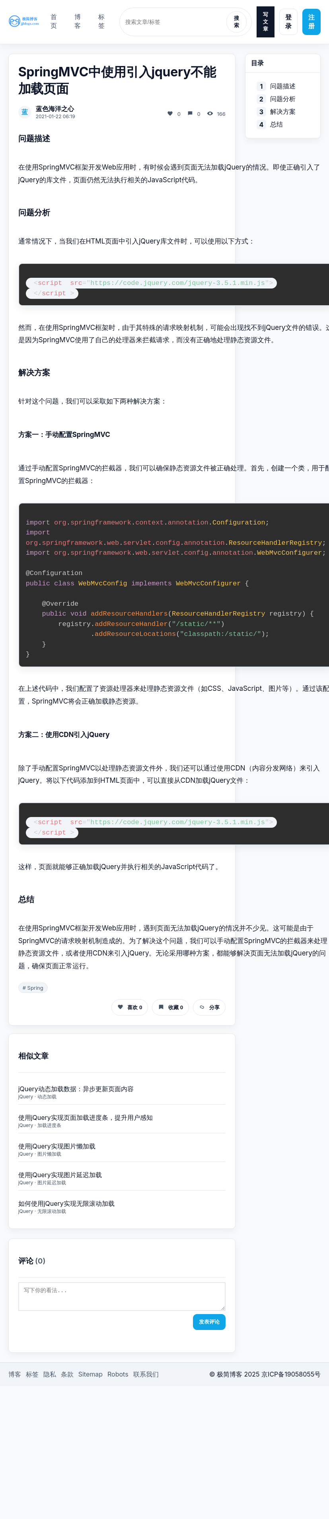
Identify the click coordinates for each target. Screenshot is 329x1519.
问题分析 (283, 99)
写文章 (265, 22)
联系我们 (146, 1378)
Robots (117, 1378)
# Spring (33, 988)
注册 (311, 21)
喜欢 (129, 1007)
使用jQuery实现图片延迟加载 (60, 1175)
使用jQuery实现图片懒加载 (56, 1146)
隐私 (49, 1378)
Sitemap (90, 1378)
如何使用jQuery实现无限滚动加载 (66, 1203)
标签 (101, 21)
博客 (77, 21)
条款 (67, 1378)
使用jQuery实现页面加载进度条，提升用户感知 (85, 1117)
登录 (288, 21)
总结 (276, 124)
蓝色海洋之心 (55, 109)
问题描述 (283, 86)
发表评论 (209, 1325)
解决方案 (283, 111)
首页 (54, 21)
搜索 (236, 21)
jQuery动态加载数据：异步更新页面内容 (76, 1089)
